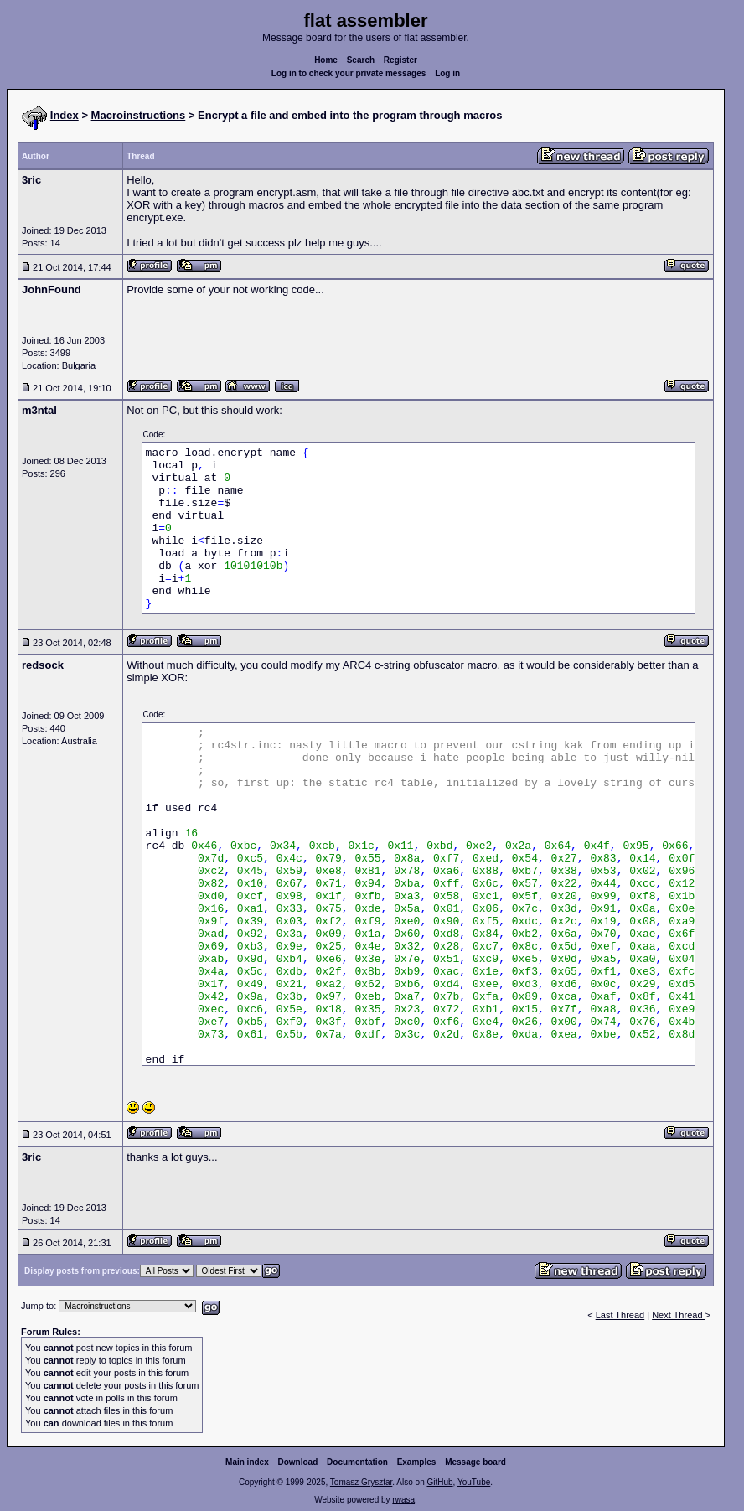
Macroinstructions (138, 115)
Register (400, 60)
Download (298, 1462)
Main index (247, 1462)
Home (326, 60)
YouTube (473, 1482)
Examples (417, 1462)
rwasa (403, 1499)
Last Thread (620, 1315)
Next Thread (678, 1315)
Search (361, 60)
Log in (447, 73)
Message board (475, 1462)
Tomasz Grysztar (361, 1482)
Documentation (357, 1462)
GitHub (439, 1482)
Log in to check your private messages (348, 73)
